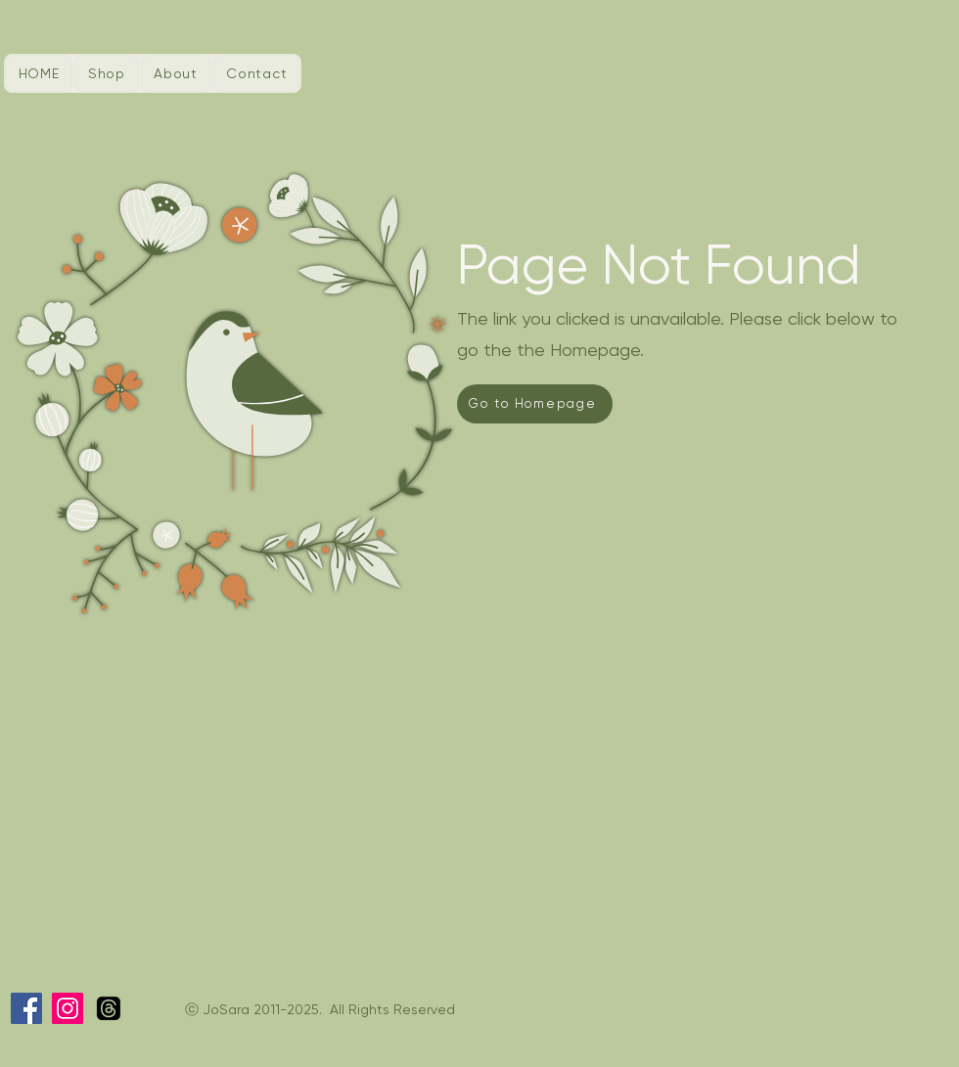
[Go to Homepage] (535, 403)
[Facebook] (26, 1008)
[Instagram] (67, 1008)
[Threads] (108, 1008)
